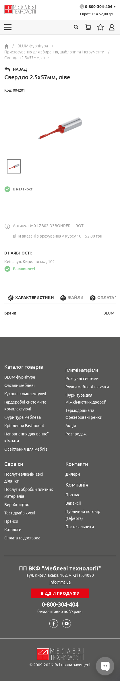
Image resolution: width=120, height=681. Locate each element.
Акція (70, 425)
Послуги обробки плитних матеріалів (28, 493)
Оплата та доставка (22, 538)
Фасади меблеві (19, 385)
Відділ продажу (60, 593)
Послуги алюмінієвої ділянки (23, 477)
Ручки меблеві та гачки (87, 387)
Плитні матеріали (81, 370)
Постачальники (79, 526)
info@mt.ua (60, 582)
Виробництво (16, 504)
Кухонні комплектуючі (25, 393)
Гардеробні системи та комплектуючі (25, 405)
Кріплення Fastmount (24, 425)
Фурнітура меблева (22, 417)
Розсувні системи (81, 378)
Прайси (11, 521)
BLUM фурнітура (19, 377)
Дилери (72, 474)
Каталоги (12, 529)
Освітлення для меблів (26, 449)
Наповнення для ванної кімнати (26, 437)
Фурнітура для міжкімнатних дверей (85, 398)
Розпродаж (76, 434)
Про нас (72, 495)
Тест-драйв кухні (19, 513)
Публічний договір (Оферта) (82, 515)
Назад (20, 69)
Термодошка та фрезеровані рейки (83, 414)
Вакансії (73, 503)
